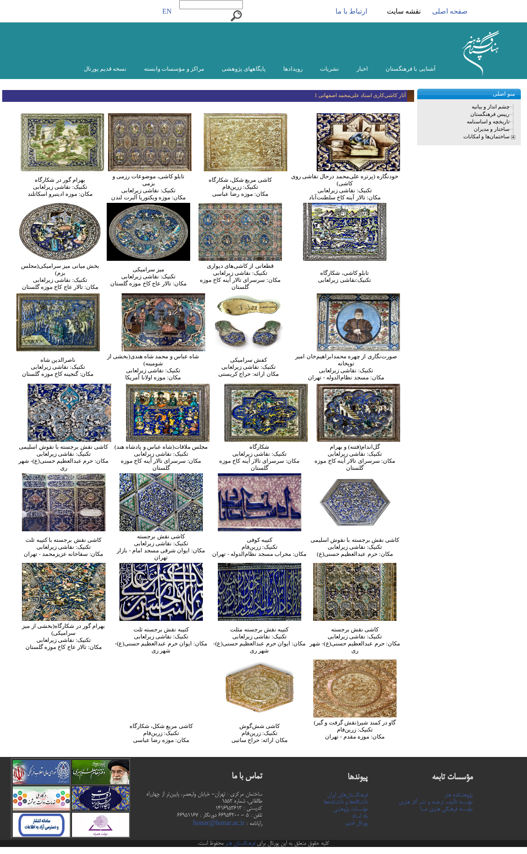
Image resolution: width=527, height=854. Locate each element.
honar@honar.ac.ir (219, 823)
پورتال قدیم (357, 823)
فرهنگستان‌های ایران (347, 795)
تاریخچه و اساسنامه (488, 122)
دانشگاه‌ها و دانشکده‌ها (346, 802)
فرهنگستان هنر (239, 843)
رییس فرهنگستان (489, 114)
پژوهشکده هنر (458, 795)
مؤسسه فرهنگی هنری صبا (446, 809)
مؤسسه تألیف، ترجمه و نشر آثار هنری (436, 802)
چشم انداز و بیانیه (490, 107)
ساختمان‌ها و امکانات (486, 136)
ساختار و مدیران (491, 129)
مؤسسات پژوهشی (350, 809)
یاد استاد (360, 816)
